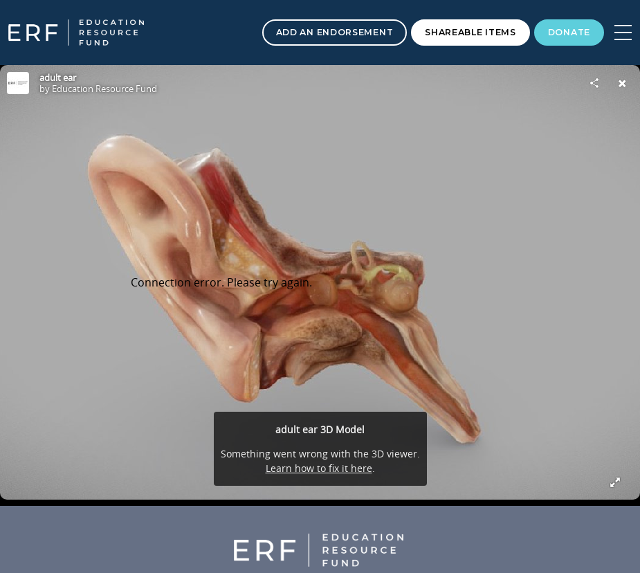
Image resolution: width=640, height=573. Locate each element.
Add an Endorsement (335, 32)
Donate (569, 32)
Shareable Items (470, 32)
